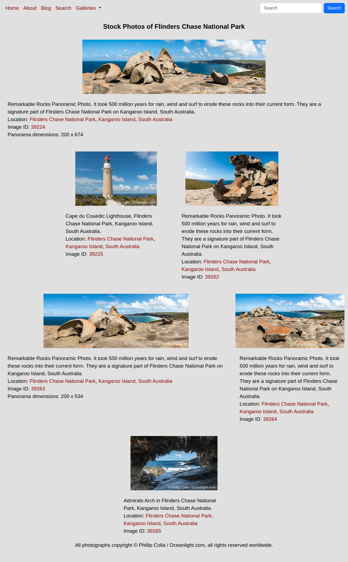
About (30, 8)
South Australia (155, 119)
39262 (212, 277)
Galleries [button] (86, 8)
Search (63, 8)
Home (12, 8)
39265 (154, 531)
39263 (38, 388)
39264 (270, 419)
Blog (46, 8)
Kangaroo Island (116, 119)
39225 (96, 254)
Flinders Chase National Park (63, 119)
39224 (38, 127)
